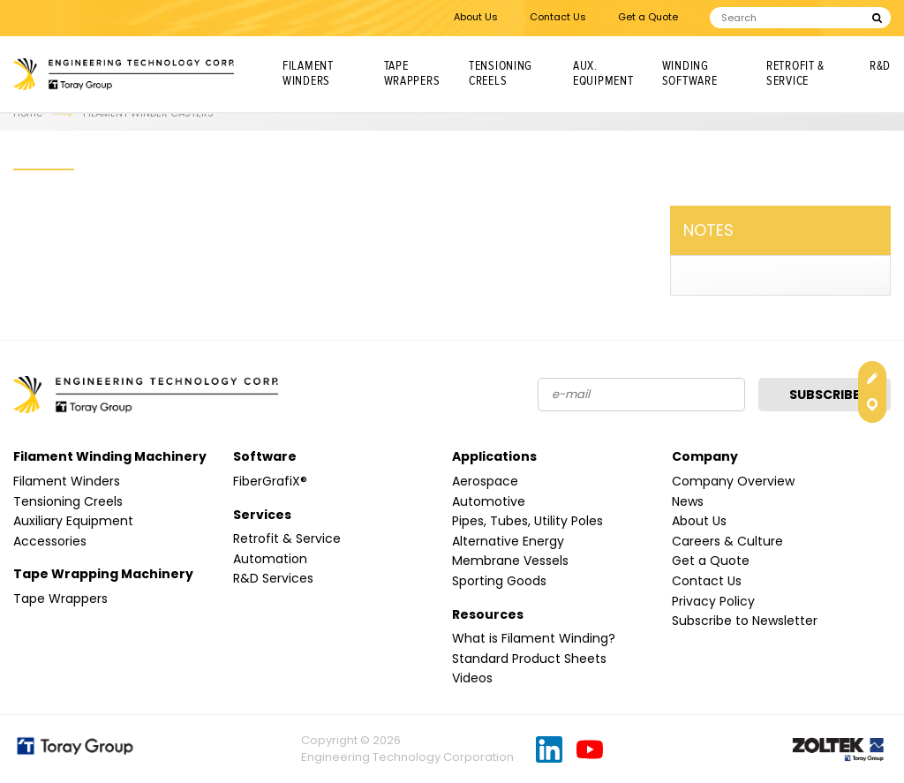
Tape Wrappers (412, 73)
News (688, 501)
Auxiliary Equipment (73, 521)
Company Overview (733, 481)
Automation (270, 559)
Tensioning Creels (500, 73)
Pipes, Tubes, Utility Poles (527, 521)
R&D (880, 66)
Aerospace (485, 481)
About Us (476, 17)
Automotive (488, 501)
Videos (472, 678)
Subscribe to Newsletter (744, 620)
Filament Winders (308, 73)
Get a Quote (648, 17)
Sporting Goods (499, 581)
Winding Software (690, 73)
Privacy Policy (713, 601)
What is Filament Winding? (533, 638)
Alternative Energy (508, 541)
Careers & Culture (727, 541)
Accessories (50, 541)
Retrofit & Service (795, 73)
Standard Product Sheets (529, 658)
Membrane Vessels (510, 560)
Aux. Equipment (603, 73)
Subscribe (824, 394)
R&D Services (273, 578)
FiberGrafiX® (270, 481)
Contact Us (558, 17)
